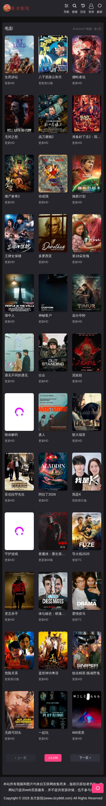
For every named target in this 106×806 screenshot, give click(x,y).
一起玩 (44, 732)
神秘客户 (45, 315)
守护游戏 (11, 554)
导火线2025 (80, 554)
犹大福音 (78, 435)
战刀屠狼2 (46, 137)
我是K (76, 494)
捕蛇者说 (78, 77)
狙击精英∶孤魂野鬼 (86, 673)
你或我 (44, 196)
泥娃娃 (77, 375)
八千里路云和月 (50, 77)
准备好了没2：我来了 (86, 137)
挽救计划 (78, 196)
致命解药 (11, 435)
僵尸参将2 (12, 196)
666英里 (78, 732)
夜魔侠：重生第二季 (53, 554)
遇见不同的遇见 (16, 375)
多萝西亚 (45, 256)
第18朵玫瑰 (80, 256)
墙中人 (10, 315)
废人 (42, 435)
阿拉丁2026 (47, 494)
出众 (42, 375)
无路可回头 (13, 732)
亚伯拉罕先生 (15, 494)
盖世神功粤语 (48, 673)
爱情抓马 (78, 613)
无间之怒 (11, 137)
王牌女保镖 (13, 256)
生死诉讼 (11, 77)
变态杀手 (11, 613)
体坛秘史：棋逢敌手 (53, 613)
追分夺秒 (78, 315)
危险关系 (11, 673)
